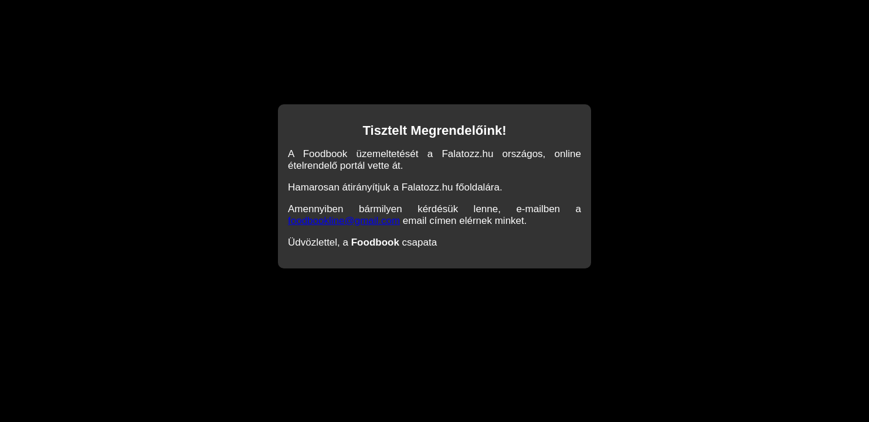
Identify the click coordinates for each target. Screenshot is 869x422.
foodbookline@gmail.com (344, 220)
